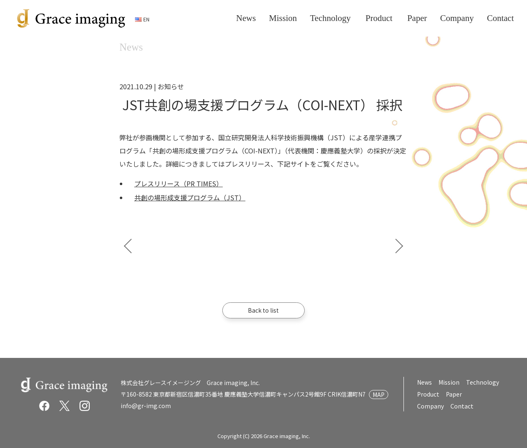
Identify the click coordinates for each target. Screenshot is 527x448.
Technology (482, 382)
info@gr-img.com (146, 406)
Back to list (263, 310)
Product (428, 394)
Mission (448, 382)
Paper (453, 394)
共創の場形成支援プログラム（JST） (189, 197)
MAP (379, 394)
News (424, 382)
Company (430, 406)
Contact (461, 406)
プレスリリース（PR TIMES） (178, 183)
